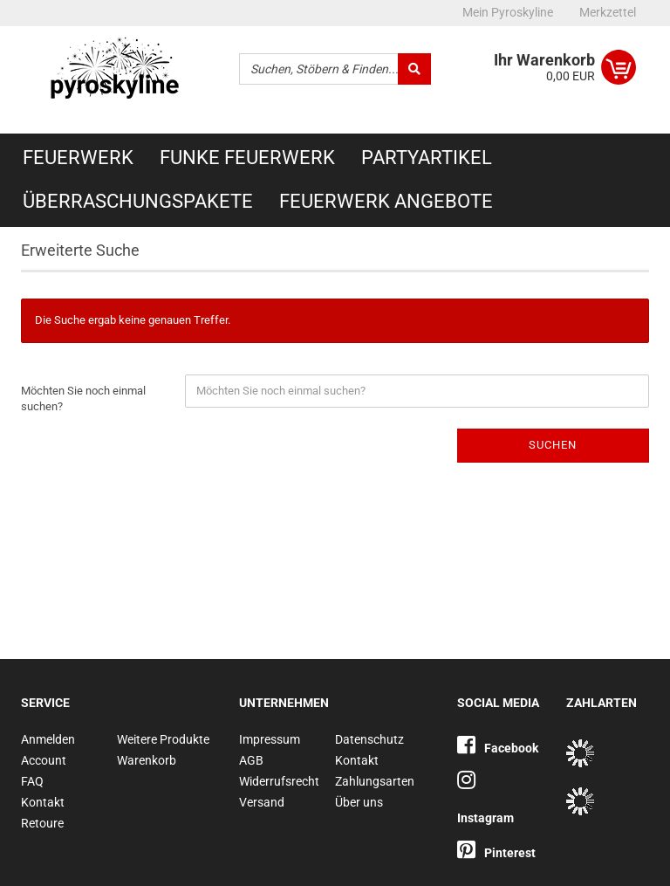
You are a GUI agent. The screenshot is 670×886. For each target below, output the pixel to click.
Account (43, 760)
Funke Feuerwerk (247, 157)
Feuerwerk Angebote (386, 201)
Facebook (497, 748)
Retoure (42, 823)
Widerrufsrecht (279, 781)
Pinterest (496, 853)
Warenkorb (146, 760)
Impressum (269, 739)
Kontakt (43, 802)
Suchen (553, 444)
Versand (261, 802)
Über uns (359, 802)
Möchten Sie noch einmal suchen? (83, 399)
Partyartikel (426, 157)
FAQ (32, 781)
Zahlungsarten (374, 781)
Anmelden (48, 739)
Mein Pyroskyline (507, 12)
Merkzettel (607, 12)
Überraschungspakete (138, 201)
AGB (251, 760)
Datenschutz (369, 739)
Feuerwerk (78, 157)
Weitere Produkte (163, 739)
